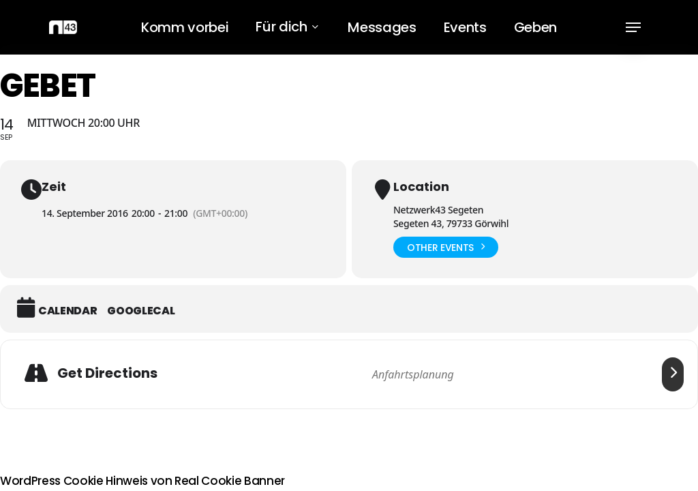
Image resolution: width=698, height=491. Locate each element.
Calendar (67, 311)
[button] (633, 27)
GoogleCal (140, 311)
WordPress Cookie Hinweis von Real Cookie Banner (142, 481)
